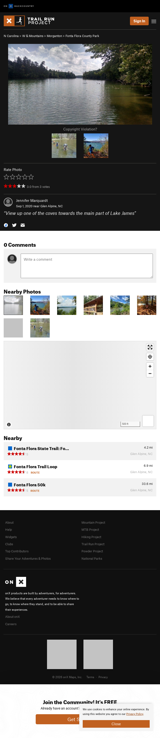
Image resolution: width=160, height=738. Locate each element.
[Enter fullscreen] (150, 347)
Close (116, 724)
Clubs (9, 544)
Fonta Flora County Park (82, 36)
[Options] (148, 421)
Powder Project (92, 551)
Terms (90, 677)
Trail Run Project (92, 544)
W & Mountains (32, 36)
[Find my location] (150, 356)
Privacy (103, 677)
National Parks (91, 558)
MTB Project (90, 529)
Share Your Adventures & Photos (28, 558)
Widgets (11, 537)
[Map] (80, 385)
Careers (10, 624)
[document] (116, 717)
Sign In (139, 21)
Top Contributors (17, 551)
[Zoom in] (150, 366)
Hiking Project (91, 537)
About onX (12, 617)
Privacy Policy (134, 714)
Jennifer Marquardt (32, 200)
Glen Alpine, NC (51, 206)
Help (8, 529)
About (9, 522)
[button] (6, 224)
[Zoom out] (150, 373)
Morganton (54, 36)
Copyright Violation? (80, 129)
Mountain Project (93, 522)
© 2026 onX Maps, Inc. (67, 677)
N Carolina (11, 36)
